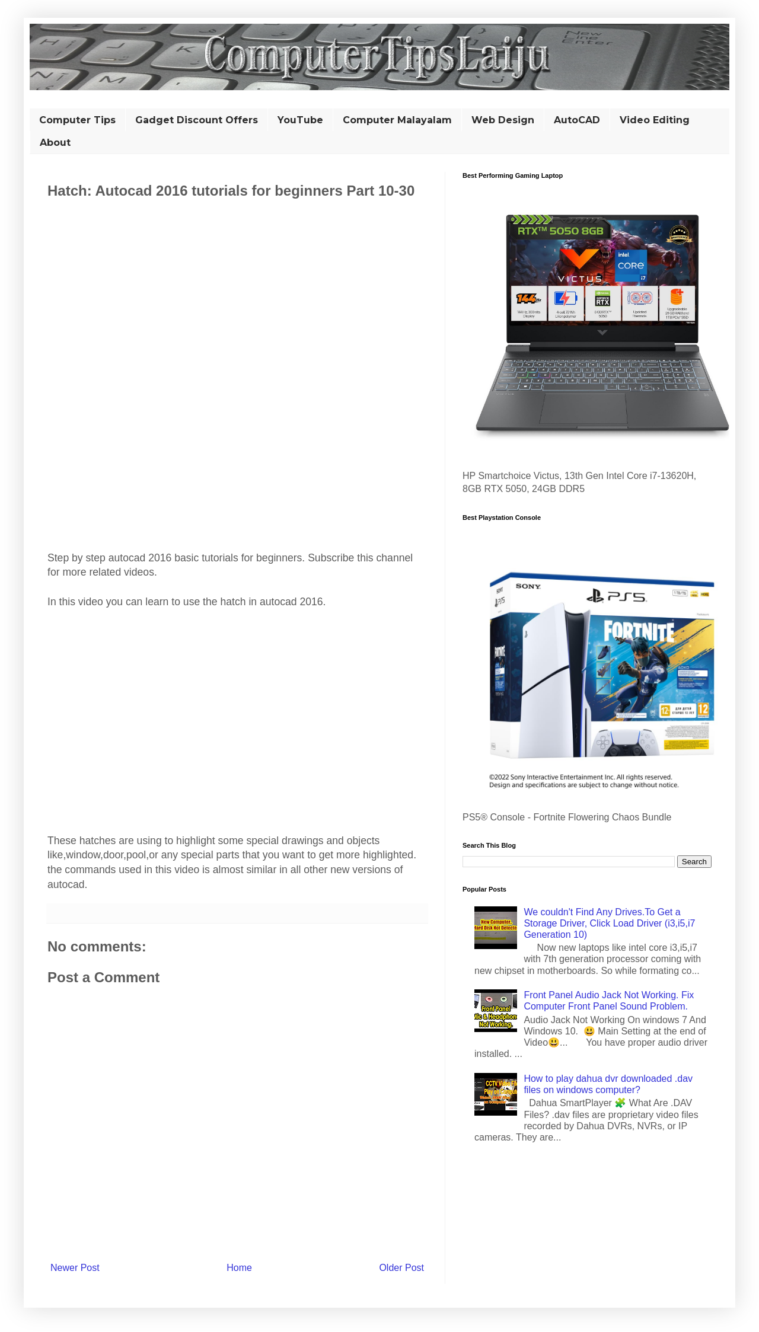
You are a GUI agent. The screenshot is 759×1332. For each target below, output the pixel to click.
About (55, 142)
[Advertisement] (237, 271)
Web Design (502, 120)
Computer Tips (77, 120)
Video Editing (655, 120)
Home (239, 1268)
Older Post (401, 1268)
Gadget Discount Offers (196, 120)
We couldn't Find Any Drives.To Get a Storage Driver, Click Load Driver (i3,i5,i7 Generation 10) (609, 923)
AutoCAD (577, 120)
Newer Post (75, 1268)
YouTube (300, 120)
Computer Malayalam (397, 120)
